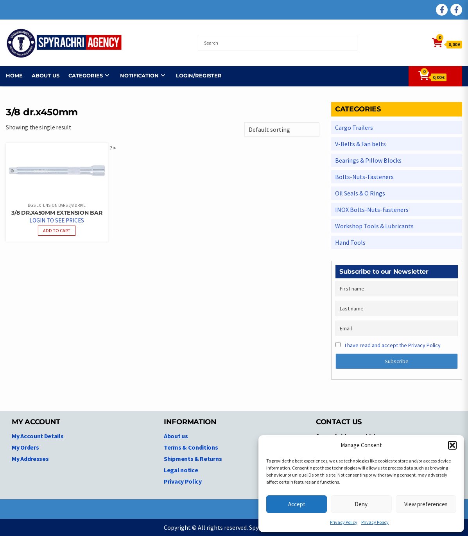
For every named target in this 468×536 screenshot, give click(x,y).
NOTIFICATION (139, 75)
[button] (452, 445)
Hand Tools (350, 242)
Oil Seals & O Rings (360, 193)
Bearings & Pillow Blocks (368, 160)
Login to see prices (56, 220)
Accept (296, 504)
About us (45, 75)
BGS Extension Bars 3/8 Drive (57, 205)
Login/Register (199, 75)
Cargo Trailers (354, 127)
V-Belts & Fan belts (360, 144)
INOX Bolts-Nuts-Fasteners (372, 209)
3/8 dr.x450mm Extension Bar (56, 212)
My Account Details (38, 436)
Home (14, 75)
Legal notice (181, 470)
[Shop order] (281, 129)
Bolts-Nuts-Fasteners (364, 177)
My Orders (25, 447)
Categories (85, 75)
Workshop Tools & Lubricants (374, 226)
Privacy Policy (343, 522)
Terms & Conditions (191, 447)
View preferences (426, 504)
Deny (361, 504)
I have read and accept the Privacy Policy (393, 345)
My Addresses (30, 459)
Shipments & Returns (193, 459)
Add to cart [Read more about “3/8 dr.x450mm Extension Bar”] (56, 230)
